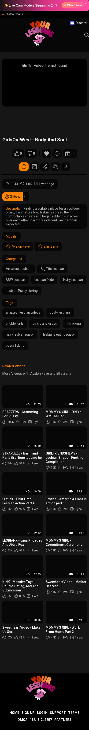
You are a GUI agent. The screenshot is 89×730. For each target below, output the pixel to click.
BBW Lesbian (15, 280)
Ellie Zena (48, 246)
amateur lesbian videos (23, 312)
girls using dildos (45, 323)
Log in (42, 713)
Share (45, 166)
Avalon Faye (18, 246)
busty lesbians (60, 312)
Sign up (28, 713)
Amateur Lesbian (18, 269)
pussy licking (15, 345)
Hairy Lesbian (73, 280)
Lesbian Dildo (44, 280)
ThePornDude (12, 14)
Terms (74, 713)
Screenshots (34, 166)
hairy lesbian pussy (20, 334)
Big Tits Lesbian (52, 269)
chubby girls (14, 323)
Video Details (24, 166)
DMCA (22, 720)
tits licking (73, 323)
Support (58, 713)
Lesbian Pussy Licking (22, 291)
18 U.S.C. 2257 (41, 720)
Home (14, 713)
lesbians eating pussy (59, 334)
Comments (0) (55, 166)
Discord (78, 23)
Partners (62, 720)
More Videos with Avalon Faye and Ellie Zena (36, 373)
